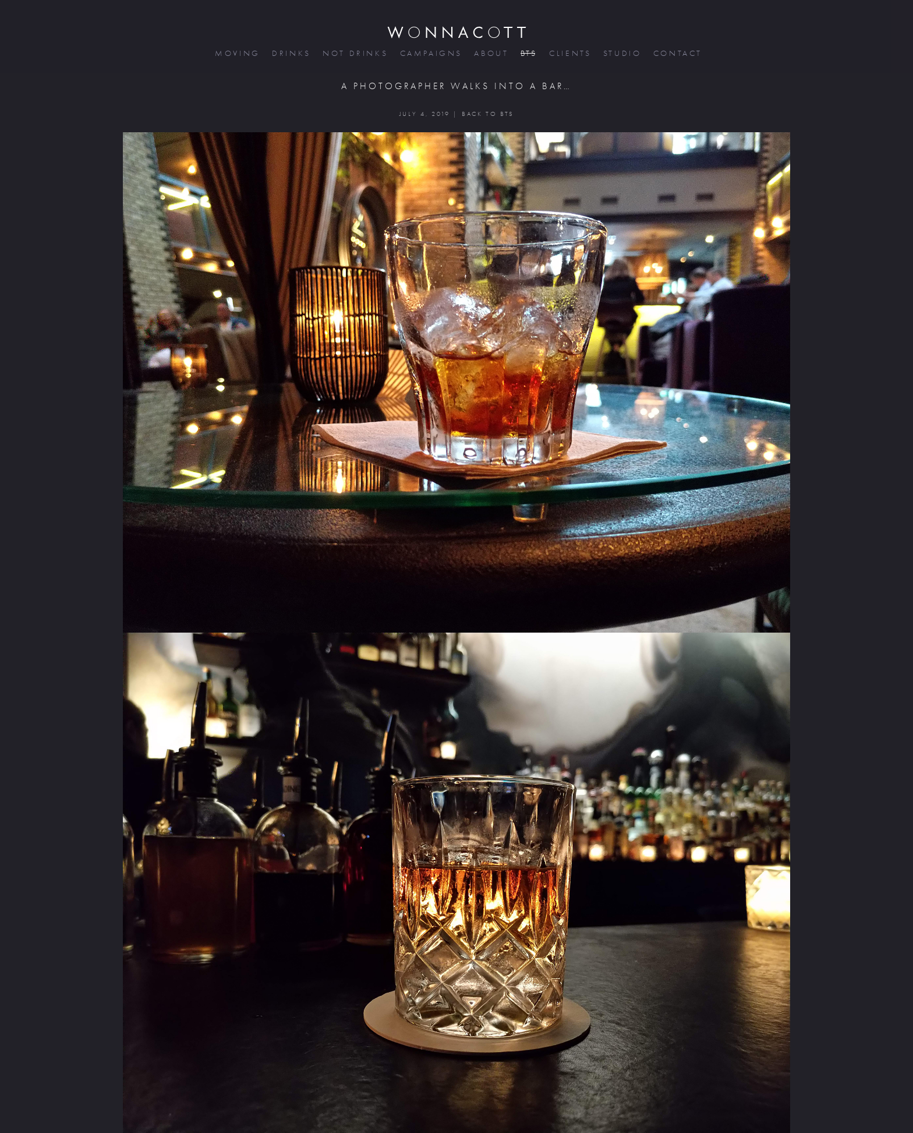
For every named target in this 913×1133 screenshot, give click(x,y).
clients (569, 53)
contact (676, 53)
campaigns (430, 53)
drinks (290, 53)
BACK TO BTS (488, 114)
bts (528, 53)
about (490, 53)
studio (621, 53)
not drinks (354, 53)
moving (236, 53)
